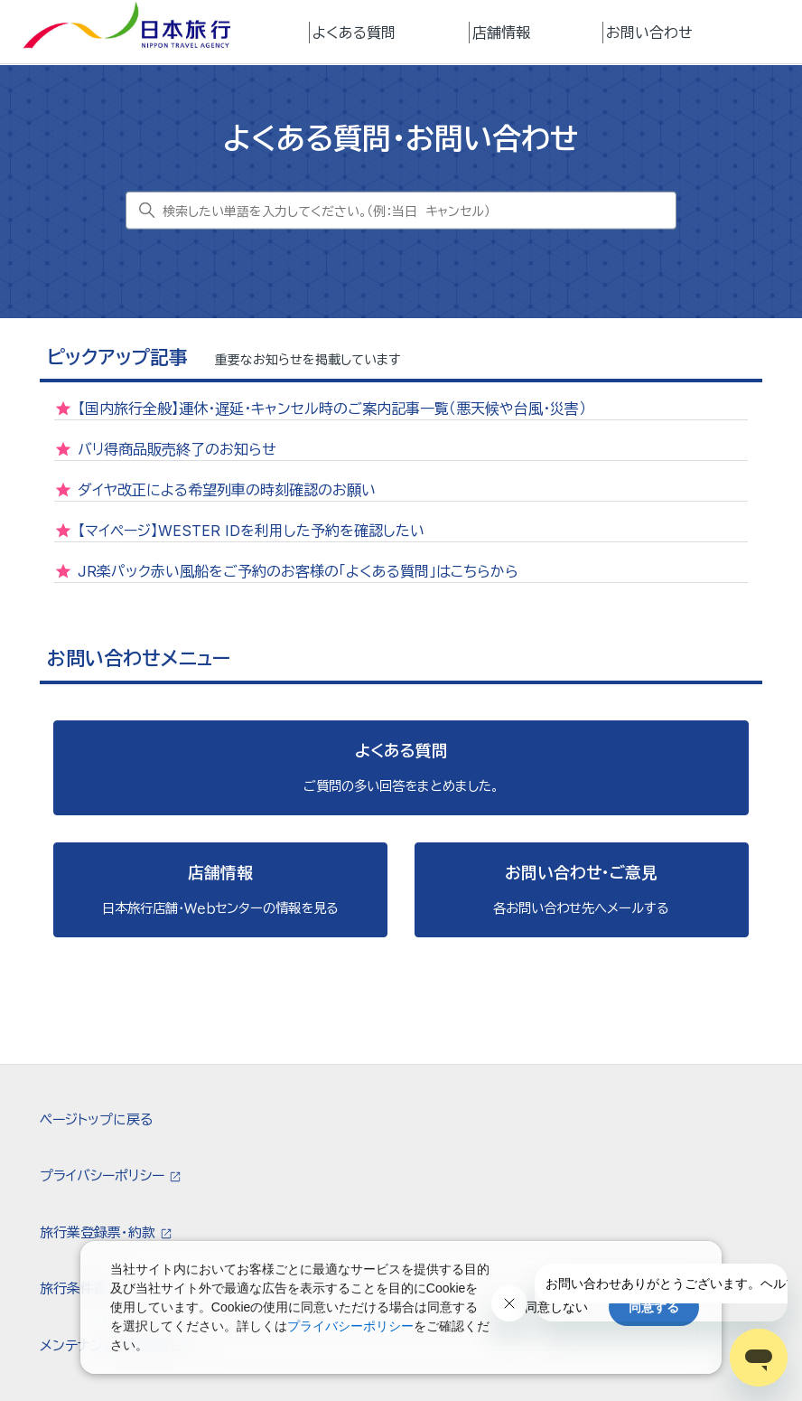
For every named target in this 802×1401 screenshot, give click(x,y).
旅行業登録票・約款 (99, 1232)
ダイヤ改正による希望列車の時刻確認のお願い (227, 490)
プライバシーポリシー (104, 1175)
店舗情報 (501, 33)
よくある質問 (354, 33)
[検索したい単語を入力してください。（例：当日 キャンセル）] (401, 211)
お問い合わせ (649, 33)
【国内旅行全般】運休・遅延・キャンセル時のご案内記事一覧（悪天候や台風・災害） (332, 409)
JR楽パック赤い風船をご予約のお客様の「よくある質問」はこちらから (298, 571)
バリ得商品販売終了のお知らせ (177, 449)
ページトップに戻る (96, 1119)
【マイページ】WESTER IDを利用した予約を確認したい (251, 531)
